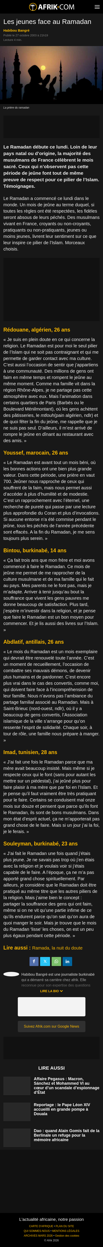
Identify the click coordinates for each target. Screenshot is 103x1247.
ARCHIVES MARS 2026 (38, 1235)
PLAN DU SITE (65, 1226)
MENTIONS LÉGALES (65, 1231)
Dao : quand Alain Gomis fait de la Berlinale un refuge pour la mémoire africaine (66, 1135)
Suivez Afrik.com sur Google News (51, 1026)
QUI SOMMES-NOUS (37, 1231)
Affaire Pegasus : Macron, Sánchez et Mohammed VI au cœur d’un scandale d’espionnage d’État (66, 1086)
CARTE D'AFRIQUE (41, 1226)
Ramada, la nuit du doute (57, 947)
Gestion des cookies (67, 1235)
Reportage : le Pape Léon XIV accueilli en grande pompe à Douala (62, 1109)
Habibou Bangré (16, 30)
